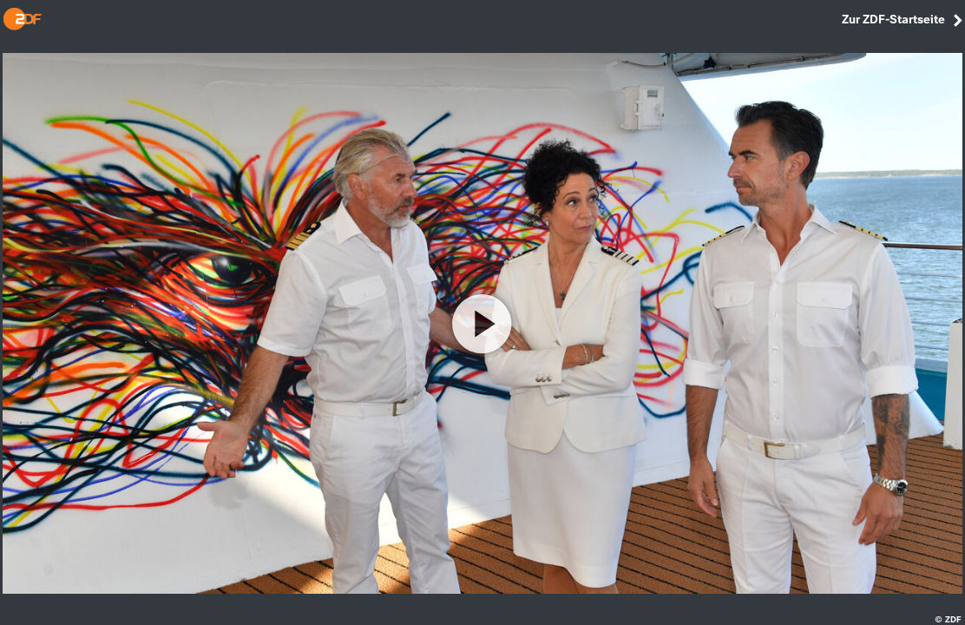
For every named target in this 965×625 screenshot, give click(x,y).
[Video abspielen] (482, 324)
